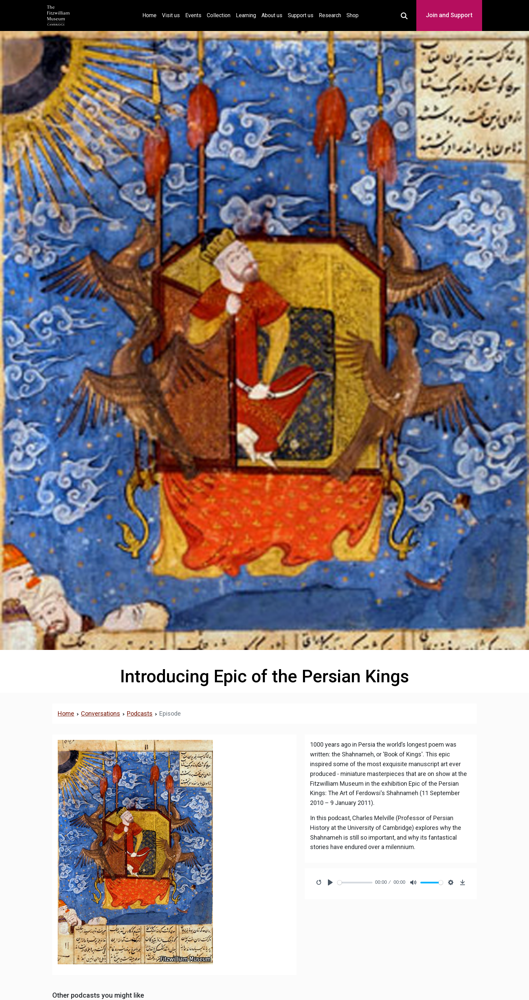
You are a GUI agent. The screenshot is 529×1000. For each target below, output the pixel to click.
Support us (300, 15)
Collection (218, 15)
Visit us (171, 15)
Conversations (100, 713)
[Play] (330, 882)
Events (193, 15)
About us (271, 15)
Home (150, 15)
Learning (246, 15)
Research (330, 15)
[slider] (354, 882)
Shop (352, 15)
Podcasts (139, 713)
